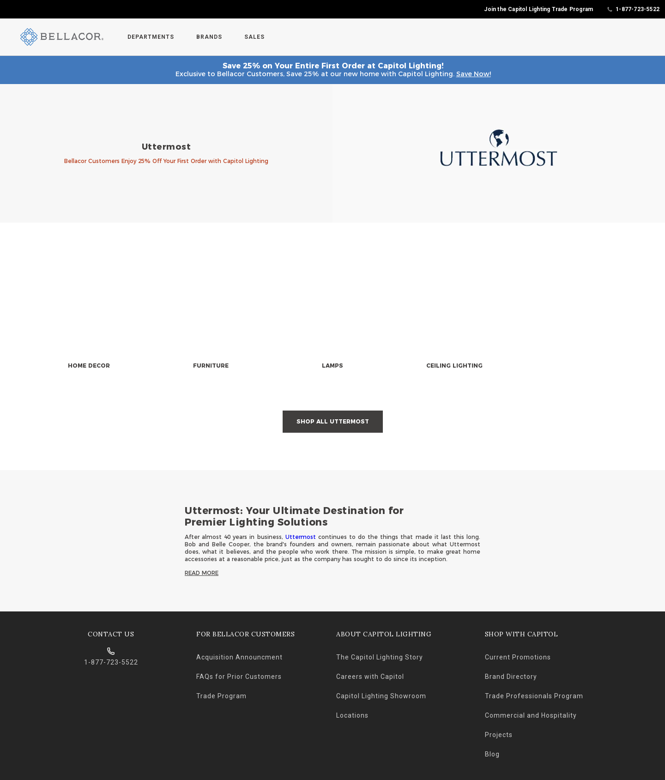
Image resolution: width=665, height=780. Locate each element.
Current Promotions (518, 657)
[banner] (332, 153)
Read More (201, 572)
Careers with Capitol (370, 676)
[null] (88, 318)
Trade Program (221, 696)
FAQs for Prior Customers (239, 676)
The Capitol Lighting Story (379, 657)
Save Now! (473, 74)
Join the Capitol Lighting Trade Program (538, 9)
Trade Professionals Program (534, 696)
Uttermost (300, 536)
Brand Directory (511, 676)
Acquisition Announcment (239, 657)
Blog (492, 754)
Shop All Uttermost (332, 421)
